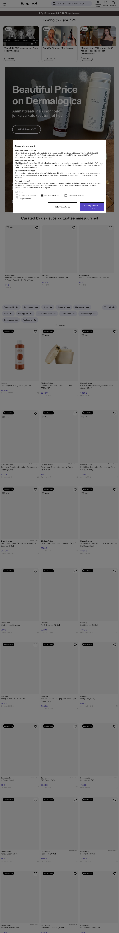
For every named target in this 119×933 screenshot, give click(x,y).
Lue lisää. (19, 192)
